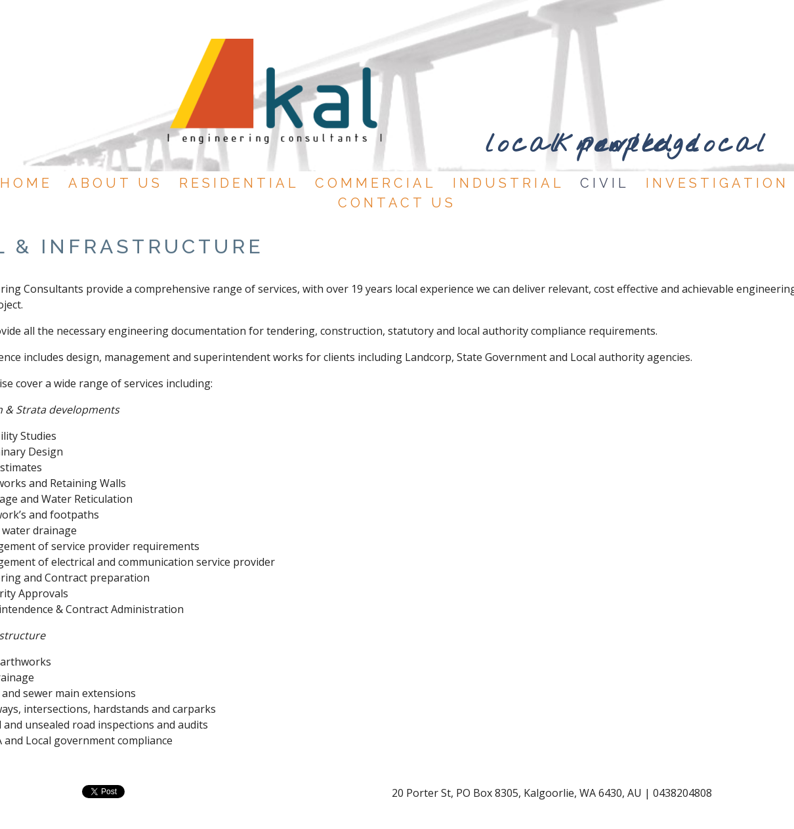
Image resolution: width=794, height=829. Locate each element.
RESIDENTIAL (239, 183)
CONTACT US (397, 203)
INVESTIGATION (717, 183)
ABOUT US (115, 183)
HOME (26, 183)
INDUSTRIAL (508, 183)
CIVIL (604, 183)
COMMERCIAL (375, 183)
